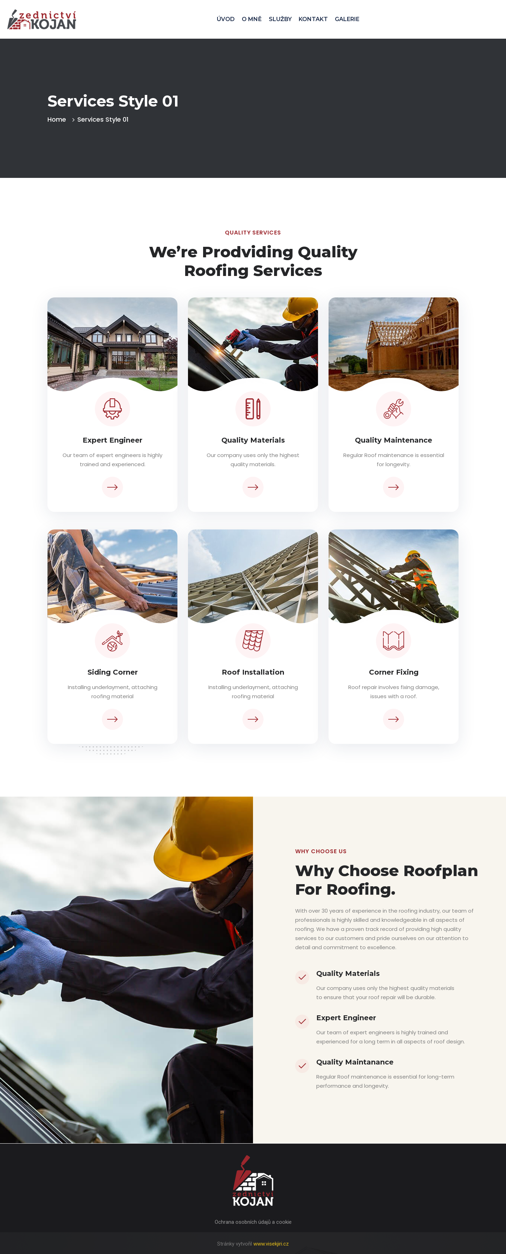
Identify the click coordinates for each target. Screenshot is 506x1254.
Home (58, 119)
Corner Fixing (394, 672)
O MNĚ (252, 19)
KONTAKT (313, 19)
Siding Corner (112, 672)
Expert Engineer (112, 440)
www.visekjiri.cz (271, 1244)
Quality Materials (253, 440)
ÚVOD (226, 19)
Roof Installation (253, 672)
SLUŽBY (280, 19)
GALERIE (347, 19)
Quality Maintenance (393, 440)
